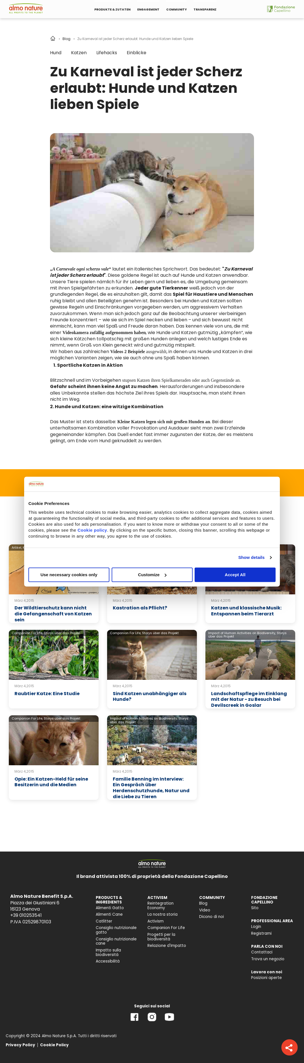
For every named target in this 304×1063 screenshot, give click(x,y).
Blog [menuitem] (203, 903)
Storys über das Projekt (62, 633)
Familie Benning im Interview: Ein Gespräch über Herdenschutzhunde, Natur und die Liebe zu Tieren (151, 788)
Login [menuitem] (256, 926)
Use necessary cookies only (68, 574)
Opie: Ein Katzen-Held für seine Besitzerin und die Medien (51, 782)
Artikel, (17, 547)
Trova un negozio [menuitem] (267, 959)
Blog (66, 38)
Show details (251, 557)
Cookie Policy (54, 1045)
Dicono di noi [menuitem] (211, 916)
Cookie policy (92, 530)
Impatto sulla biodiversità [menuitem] (108, 952)
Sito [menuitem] (255, 908)
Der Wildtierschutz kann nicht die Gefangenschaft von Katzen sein (53, 614)
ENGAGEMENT (148, 9)
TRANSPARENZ (204, 9)
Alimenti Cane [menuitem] (109, 914)
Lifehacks (106, 52)
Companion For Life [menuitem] (166, 927)
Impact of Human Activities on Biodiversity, (242, 633)
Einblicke (136, 52)
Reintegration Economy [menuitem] (160, 906)
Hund (55, 52)
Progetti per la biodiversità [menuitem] (161, 937)
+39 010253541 (26, 915)
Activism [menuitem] (155, 921)
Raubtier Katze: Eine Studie (47, 693)
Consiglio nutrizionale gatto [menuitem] (116, 930)
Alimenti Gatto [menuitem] (110, 908)
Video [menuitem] (204, 910)
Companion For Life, (27, 633)
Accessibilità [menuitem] (108, 961)
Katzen (79, 52)
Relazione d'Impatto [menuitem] (166, 945)
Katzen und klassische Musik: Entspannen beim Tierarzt (246, 611)
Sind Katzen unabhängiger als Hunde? (149, 696)
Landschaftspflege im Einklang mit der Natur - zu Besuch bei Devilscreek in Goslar (249, 699)
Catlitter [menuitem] (104, 921)
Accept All (235, 574)
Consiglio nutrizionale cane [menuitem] (116, 941)
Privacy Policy (20, 1045)
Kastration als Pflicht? (140, 608)
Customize (152, 574)
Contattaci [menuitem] (261, 952)
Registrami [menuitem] (261, 933)
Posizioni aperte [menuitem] (266, 977)
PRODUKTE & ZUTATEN (112, 9)
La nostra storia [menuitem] (162, 914)
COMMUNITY (176, 9)
